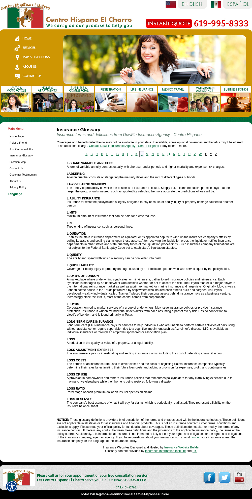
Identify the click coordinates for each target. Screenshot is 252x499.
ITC (195, 451)
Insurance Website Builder (182, 447)
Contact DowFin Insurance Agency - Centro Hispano (124, 146)
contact (196, 437)
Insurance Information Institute (165, 451)
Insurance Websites (116, 447)
